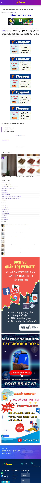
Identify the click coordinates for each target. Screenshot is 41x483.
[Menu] (1, 2)
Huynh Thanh (13, 12)
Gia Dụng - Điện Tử (4, 207)
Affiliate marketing (4, 192)
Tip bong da (6, 140)
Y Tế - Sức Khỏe (4, 215)
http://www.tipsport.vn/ (6, 125)
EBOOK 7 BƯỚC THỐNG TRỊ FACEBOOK (8, 188)
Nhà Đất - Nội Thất (4, 211)
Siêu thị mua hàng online (5, 194)
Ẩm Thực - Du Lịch (4, 219)
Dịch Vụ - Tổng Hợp (4, 205)
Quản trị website (4, 190)
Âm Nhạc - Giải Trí (4, 217)
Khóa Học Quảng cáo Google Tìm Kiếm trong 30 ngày (10, 198)
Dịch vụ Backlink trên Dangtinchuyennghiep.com (9, 186)
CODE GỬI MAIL (4, 200)
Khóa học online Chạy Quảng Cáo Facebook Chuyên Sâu (11, 196)
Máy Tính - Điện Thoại (5, 209)
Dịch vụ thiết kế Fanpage (5, 182)
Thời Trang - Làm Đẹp (5, 213)
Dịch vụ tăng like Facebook (6, 184)
